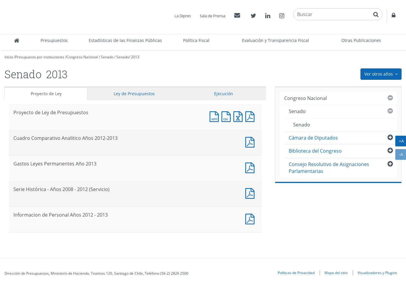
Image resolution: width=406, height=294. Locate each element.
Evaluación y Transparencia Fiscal (275, 40)
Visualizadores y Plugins (377, 272)
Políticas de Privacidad (296, 272)
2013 (135, 57)
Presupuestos (54, 40)
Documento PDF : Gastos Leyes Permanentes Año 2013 (251, 167)
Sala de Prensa (212, 15)
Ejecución (223, 93)
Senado (107, 57)
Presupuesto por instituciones (39, 57)
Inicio (8, 57)
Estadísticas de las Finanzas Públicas (125, 40)
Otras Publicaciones (361, 40)
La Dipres (182, 15)
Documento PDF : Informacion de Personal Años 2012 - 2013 (251, 218)
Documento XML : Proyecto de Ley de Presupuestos (215, 116)
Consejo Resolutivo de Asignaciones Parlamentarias (329, 167)
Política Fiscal (196, 40)
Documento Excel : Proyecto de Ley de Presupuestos (239, 116)
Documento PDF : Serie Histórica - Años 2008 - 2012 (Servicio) (251, 192)
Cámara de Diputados (313, 138)
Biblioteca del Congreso (315, 151)
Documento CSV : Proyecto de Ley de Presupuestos (227, 116)
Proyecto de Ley (46, 93)
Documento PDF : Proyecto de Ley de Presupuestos (251, 116)
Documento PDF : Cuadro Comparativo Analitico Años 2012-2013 (251, 141)
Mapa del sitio (336, 272)
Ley (134, 93)
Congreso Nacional (82, 57)
